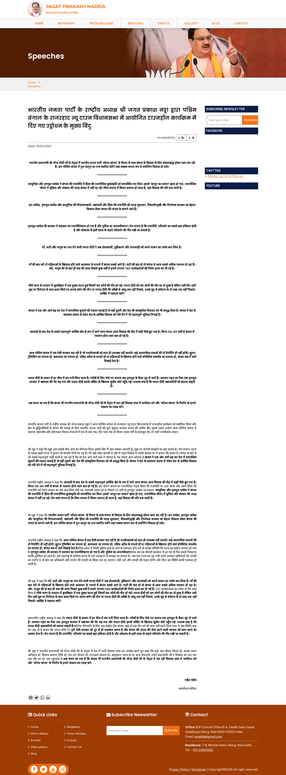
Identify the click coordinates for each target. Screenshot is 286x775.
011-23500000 (203, 746)
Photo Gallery (39, 729)
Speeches (135, 23)
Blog (216, 23)
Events (164, 23)
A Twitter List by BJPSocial (224, 172)
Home (39, 23)
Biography (66, 23)
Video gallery (39, 743)
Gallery (191, 23)
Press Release (101, 23)
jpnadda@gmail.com (208, 733)
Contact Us (74, 743)
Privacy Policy (179, 765)
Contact (241, 23)
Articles (36, 736)
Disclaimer (199, 765)
